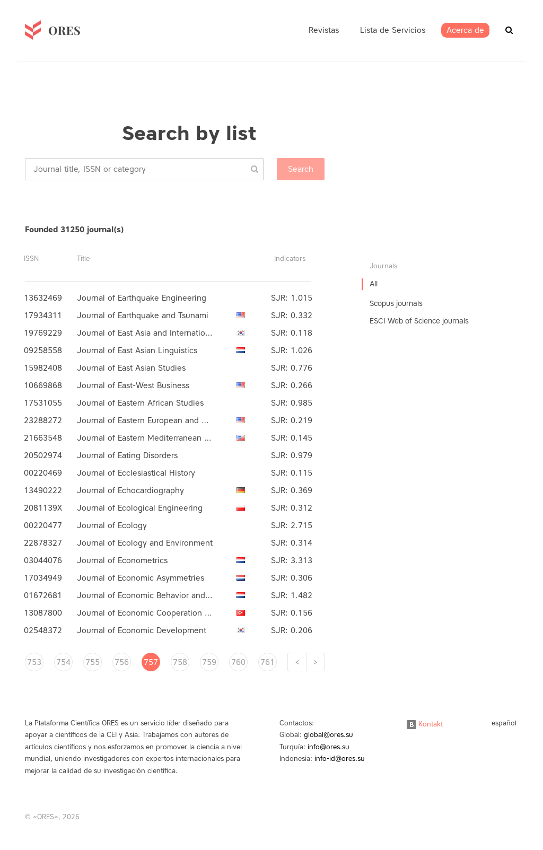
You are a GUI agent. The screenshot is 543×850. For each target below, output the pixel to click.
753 (34, 662)
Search (300, 169)
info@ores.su (328, 747)
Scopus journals (396, 303)
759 (209, 662)
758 (180, 662)
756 (122, 662)
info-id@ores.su (339, 759)
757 (151, 662)
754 (63, 662)
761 (267, 662)
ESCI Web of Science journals (419, 321)
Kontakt (425, 724)
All (374, 283)
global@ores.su (328, 735)
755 (92, 662)
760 (238, 662)
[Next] (315, 662)
